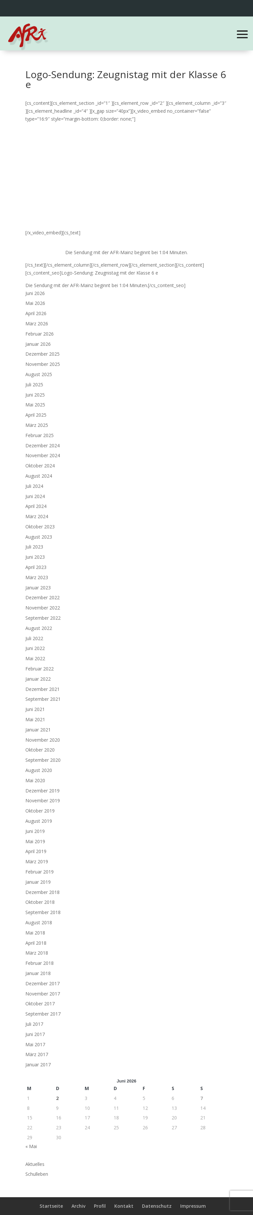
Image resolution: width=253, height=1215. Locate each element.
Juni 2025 (35, 395)
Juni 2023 (35, 557)
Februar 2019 (39, 872)
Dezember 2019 (42, 790)
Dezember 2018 (42, 892)
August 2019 (38, 821)
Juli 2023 (34, 547)
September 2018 (43, 912)
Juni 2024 (35, 496)
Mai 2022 (35, 658)
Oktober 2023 (40, 526)
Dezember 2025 (42, 354)
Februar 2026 (39, 334)
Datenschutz (157, 1206)
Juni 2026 (35, 293)
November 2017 (42, 994)
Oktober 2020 (40, 750)
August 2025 (38, 374)
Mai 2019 (35, 841)
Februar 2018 (39, 963)
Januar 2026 (38, 344)
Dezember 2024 (42, 445)
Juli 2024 (34, 486)
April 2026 (35, 313)
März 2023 (36, 577)
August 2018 (38, 922)
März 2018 (36, 953)
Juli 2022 (34, 638)
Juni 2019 (35, 831)
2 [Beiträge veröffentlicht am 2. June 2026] (57, 1098)
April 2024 (35, 506)
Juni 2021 (35, 709)
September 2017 (43, 1014)
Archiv (78, 1206)
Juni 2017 (35, 1034)
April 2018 (35, 943)
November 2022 (42, 608)
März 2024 (36, 516)
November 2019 (42, 800)
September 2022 (43, 618)
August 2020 (38, 770)
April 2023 (35, 567)
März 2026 (36, 323)
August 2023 (38, 537)
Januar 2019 (38, 882)
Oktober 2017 (40, 1003)
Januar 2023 (38, 587)
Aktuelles (34, 1164)
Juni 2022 (35, 648)
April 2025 (35, 415)
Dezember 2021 (42, 689)
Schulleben (36, 1174)
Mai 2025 (35, 404)
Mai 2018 (35, 933)
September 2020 (43, 760)
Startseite (51, 1206)
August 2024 (38, 476)
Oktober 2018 (40, 902)
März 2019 (36, 861)
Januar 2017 (38, 1064)
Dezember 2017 (42, 983)
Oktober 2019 (40, 811)
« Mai (31, 1146)
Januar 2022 (38, 679)
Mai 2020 (35, 780)
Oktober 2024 (40, 465)
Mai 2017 (35, 1044)
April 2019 (35, 851)
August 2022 (38, 628)
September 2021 (43, 699)
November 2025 (42, 364)
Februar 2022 (39, 669)
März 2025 (36, 425)
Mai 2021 (35, 719)
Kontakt (123, 1206)
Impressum (193, 1206)
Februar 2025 (39, 435)
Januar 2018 (38, 973)
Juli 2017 (34, 1024)
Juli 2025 (34, 384)
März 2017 (36, 1054)
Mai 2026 (35, 303)
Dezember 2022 (42, 597)
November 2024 (42, 455)
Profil (100, 1206)
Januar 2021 (38, 729)
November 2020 (42, 740)
